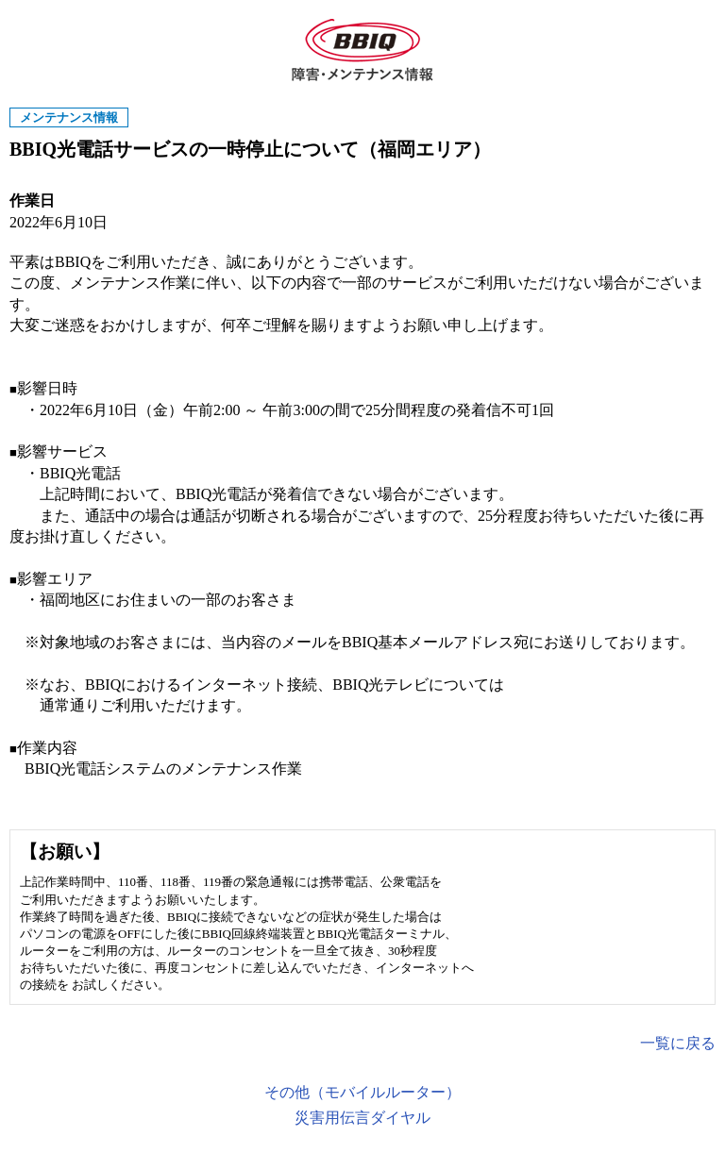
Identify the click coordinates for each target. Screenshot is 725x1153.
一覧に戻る (678, 1043)
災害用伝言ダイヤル (362, 1118)
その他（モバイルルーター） (362, 1092)
